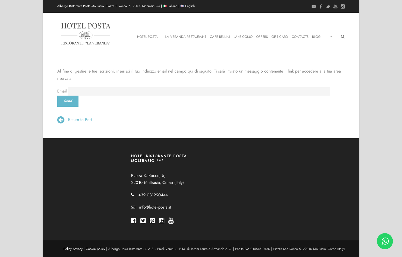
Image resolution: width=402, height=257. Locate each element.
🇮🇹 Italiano (170, 6)
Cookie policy (95, 249)
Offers (262, 36)
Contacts (300, 36)
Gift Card (279, 36)
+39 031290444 (153, 195)
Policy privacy (73, 249)
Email (62, 91)
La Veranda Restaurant (185, 36)
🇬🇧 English (187, 6)
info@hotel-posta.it (155, 207)
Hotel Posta (147, 36)
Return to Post (74, 120)
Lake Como (243, 36)
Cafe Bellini (220, 36)
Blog (316, 36)
